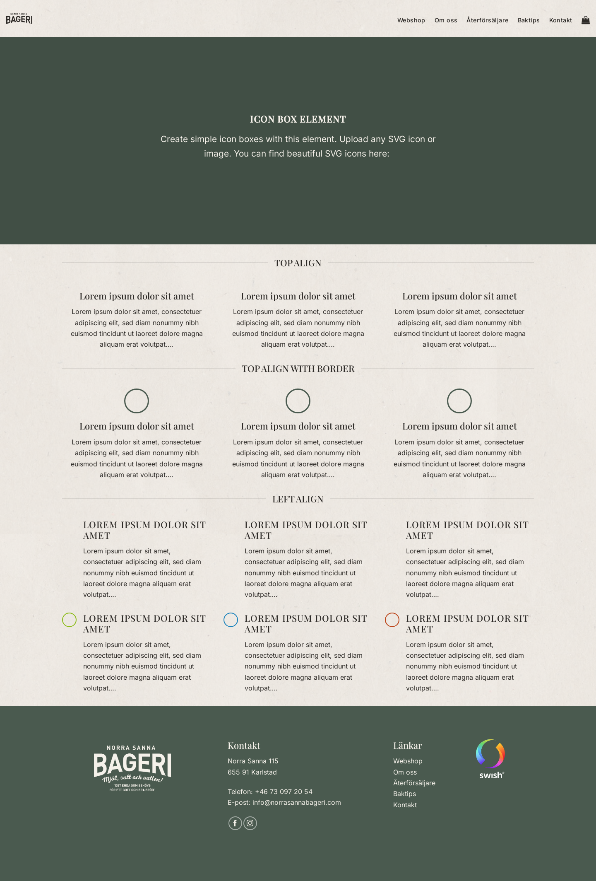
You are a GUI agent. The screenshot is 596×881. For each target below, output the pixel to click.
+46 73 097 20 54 (283, 791)
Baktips (529, 20)
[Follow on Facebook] (235, 823)
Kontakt (560, 20)
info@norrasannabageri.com (296, 802)
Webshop (411, 20)
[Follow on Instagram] (250, 823)
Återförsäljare (487, 20)
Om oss (446, 20)
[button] (586, 18)
